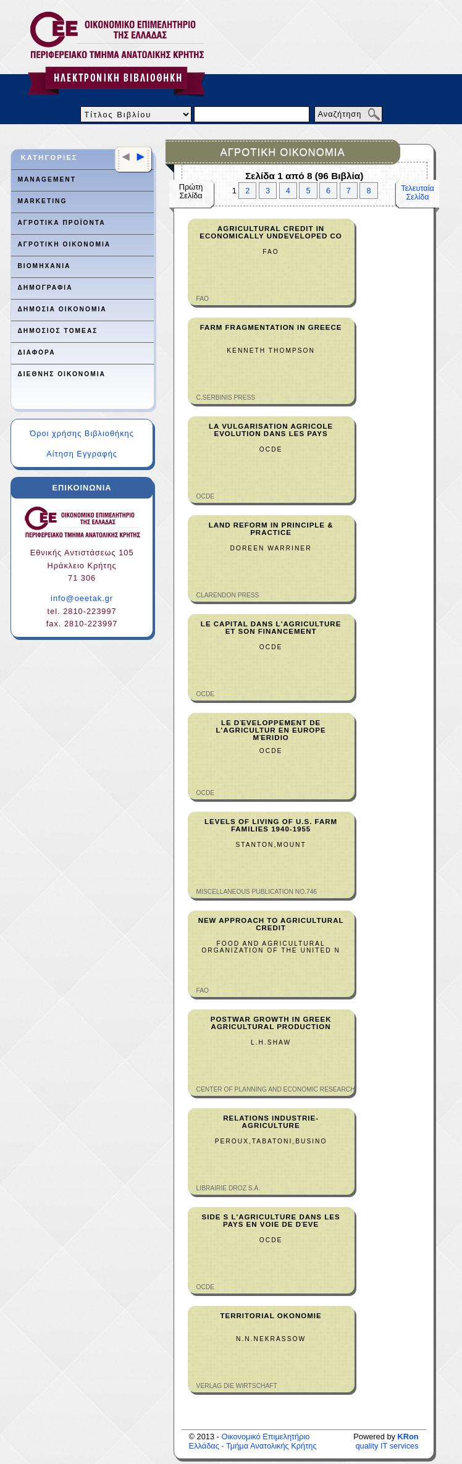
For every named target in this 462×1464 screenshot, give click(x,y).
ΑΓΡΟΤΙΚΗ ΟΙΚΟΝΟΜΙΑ (64, 244)
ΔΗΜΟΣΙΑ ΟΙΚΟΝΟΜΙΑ (61, 309)
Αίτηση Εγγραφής (81, 453)
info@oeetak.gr (82, 598)
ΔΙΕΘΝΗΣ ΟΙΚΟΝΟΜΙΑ (61, 374)
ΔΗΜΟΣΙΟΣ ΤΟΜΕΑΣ (57, 330)
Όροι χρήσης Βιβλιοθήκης (82, 433)
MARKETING (42, 201)
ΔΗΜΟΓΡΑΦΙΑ (44, 287)
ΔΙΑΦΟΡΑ (36, 352)
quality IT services (386, 1441)
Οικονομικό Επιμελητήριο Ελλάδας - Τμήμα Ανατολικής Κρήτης (253, 1441)
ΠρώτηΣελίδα (191, 191)
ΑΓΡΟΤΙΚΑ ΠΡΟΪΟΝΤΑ (61, 222)
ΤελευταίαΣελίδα (417, 192)
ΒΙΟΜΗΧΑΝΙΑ (43, 266)
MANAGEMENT (46, 179)
